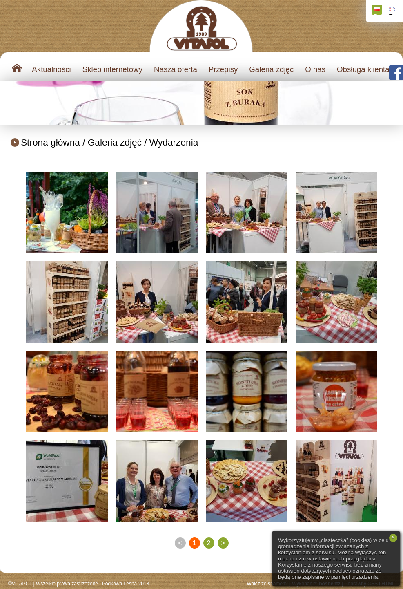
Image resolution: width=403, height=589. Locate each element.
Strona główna (50, 142)
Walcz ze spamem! (267, 584)
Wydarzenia (173, 142)
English (393, 11)
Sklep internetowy (112, 69)
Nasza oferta (175, 69)
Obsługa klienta (363, 69)
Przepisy (223, 69)
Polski (378, 11)
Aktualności (51, 69)
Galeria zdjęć (271, 69)
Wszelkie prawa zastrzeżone (67, 584)
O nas (315, 69)
